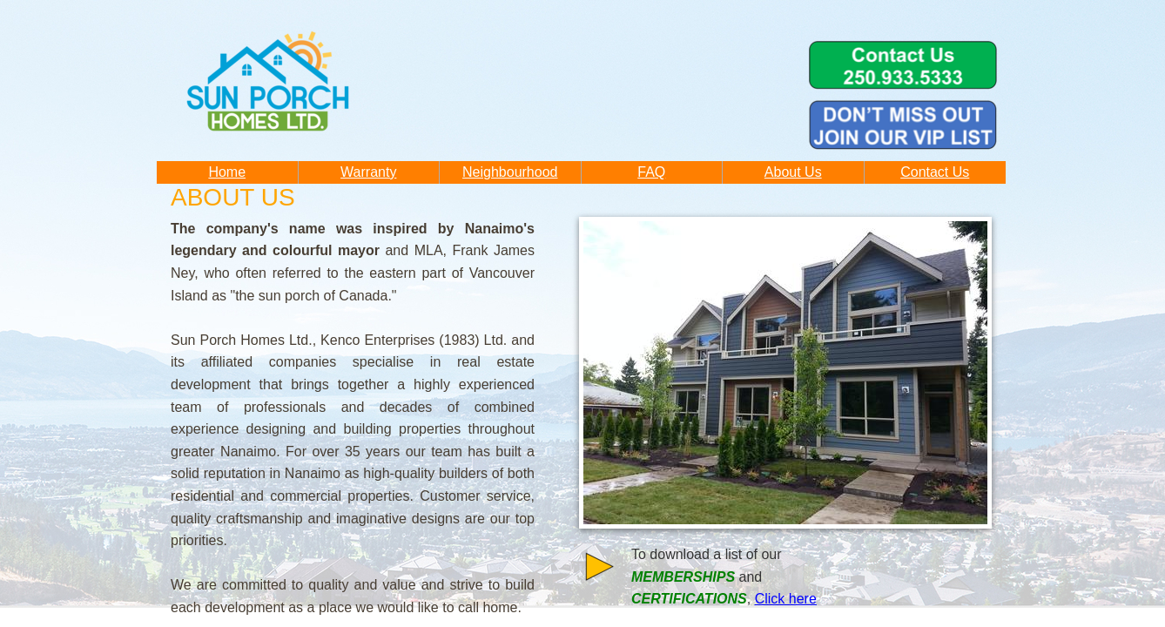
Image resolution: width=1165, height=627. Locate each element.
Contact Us (934, 172)
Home (227, 172)
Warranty (368, 172)
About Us (793, 172)
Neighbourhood (509, 172)
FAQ (651, 172)
